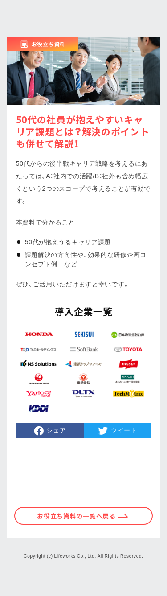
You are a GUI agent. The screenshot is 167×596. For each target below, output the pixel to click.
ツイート (124, 429)
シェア (56, 429)
